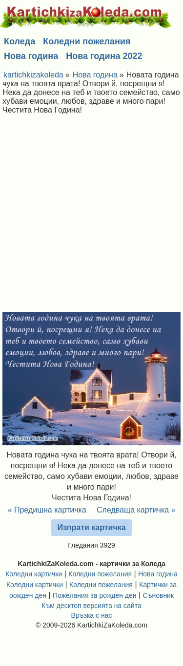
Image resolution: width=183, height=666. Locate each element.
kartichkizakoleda (33, 75)
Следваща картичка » (136, 510)
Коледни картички (33, 574)
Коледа (19, 41)
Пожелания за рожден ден (95, 595)
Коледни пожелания (86, 41)
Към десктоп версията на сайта (91, 605)
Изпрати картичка (91, 527)
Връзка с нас (91, 615)
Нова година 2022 (104, 56)
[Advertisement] (91, 215)
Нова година (31, 56)
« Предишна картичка (47, 510)
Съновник (158, 595)
